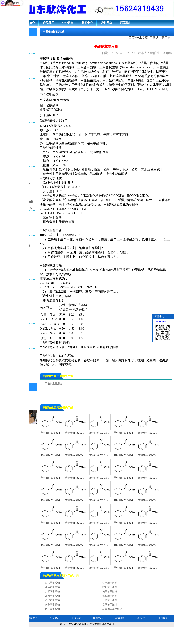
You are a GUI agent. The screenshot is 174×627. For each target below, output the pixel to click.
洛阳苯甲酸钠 (109, 596)
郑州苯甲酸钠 (52, 596)
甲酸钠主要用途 (53, 383)
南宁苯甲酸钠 (52, 604)
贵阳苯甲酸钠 (109, 604)
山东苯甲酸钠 (52, 582)
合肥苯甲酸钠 (52, 591)
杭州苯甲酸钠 (109, 587)
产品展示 (48, 22)
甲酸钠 (44, 58)
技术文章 (142, 37)
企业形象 (67, 22)
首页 (132, 37)
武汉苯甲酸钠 (52, 600)
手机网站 (163, 618)
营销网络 (106, 22)
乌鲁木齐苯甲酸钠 (112, 609)
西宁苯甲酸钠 (52, 609)
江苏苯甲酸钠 (52, 587)
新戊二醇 (60, 291)
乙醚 (125, 134)
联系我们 (125, 22)
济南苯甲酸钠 (109, 582)
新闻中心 (87, 22)
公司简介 (29, 22)
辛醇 (106, 134)
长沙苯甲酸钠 (109, 600)
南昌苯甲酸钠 (109, 591)
